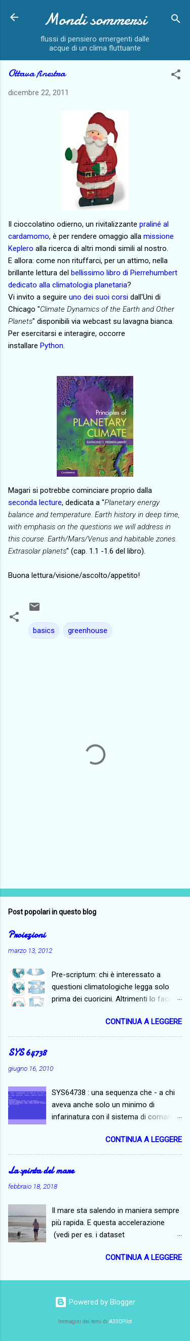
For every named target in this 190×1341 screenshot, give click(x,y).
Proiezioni (26, 935)
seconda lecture (35, 502)
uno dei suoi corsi (98, 297)
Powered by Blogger (95, 1302)
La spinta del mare (41, 1170)
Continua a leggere (143, 1021)
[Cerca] (176, 20)
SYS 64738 (27, 1052)
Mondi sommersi (95, 19)
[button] (176, 76)
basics (44, 630)
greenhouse (87, 630)
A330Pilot (120, 1321)
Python (51, 345)
